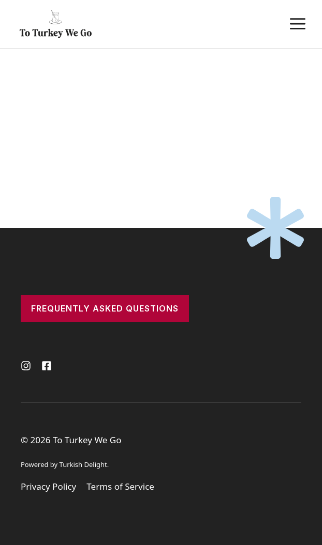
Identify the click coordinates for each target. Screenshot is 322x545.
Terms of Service (120, 486)
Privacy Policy (48, 486)
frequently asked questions (105, 308)
